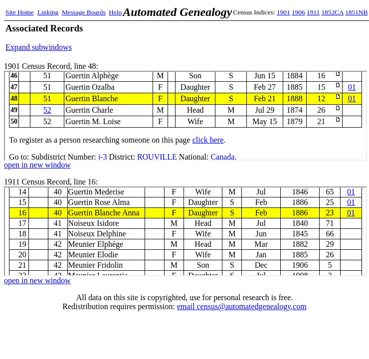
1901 (283, 12)
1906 (298, 12)
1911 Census (185, 231)
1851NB (356, 12)
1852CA (332, 12)
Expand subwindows (38, 47)
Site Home (19, 12)
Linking (47, 12)
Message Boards (84, 12)
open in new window (37, 165)
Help (115, 12)
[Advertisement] (247, 37)
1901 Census (185, 116)
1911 (313, 12)
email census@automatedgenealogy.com (242, 306)
